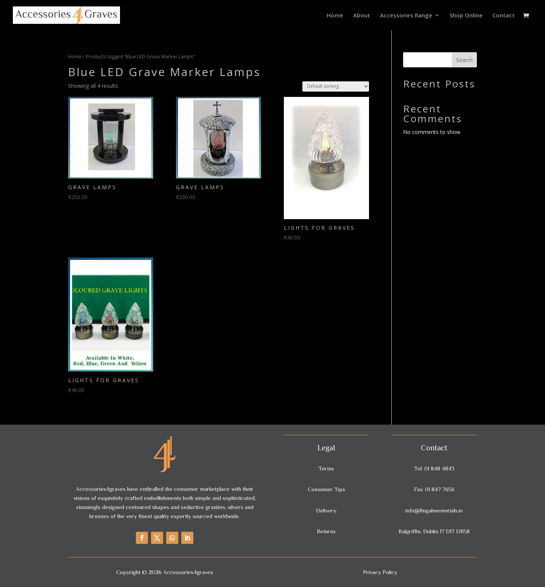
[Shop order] (335, 86)
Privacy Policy (380, 572)
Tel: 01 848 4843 (434, 468)
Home (335, 15)
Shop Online (466, 15)
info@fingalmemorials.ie (434, 510)
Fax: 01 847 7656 (434, 489)
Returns (326, 531)
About (361, 15)
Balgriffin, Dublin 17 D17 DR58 (434, 531)
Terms (326, 468)
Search (464, 60)
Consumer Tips (326, 489)
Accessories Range (406, 15)
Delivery (326, 510)
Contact (503, 15)
